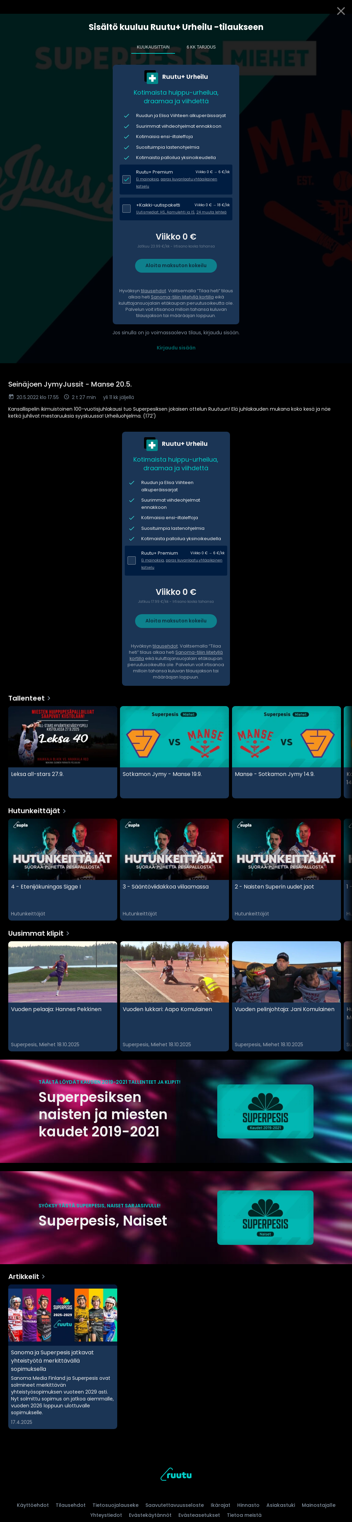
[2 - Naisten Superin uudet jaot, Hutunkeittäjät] (286, 870)
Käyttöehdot (33, 1505)
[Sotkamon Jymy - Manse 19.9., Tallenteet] (174, 752)
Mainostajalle (319, 1505)
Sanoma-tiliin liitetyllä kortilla (182, 297)
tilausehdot (153, 291)
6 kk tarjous (201, 47)
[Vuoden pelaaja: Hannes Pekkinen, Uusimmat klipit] (62, 996)
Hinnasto (248, 1505)
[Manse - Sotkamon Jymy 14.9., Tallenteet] (286, 752)
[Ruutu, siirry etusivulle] (176, 1475)
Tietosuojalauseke (115, 1505)
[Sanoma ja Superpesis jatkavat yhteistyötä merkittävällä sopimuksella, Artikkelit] (62, 1356)
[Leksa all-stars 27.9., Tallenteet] (62, 752)
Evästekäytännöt (150, 1515)
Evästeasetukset (199, 1515)
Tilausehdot (71, 1505)
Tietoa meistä (244, 1515)
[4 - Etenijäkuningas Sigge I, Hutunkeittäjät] (62, 870)
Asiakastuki (280, 1505)
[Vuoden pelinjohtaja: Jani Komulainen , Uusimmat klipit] (286, 996)
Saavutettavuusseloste (174, 1505)
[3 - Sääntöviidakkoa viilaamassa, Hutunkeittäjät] (174, 870)
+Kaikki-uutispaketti (158, 205)
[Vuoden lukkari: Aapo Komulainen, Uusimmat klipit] (174, 996)
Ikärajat (220, 1505)
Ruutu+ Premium (154, 172)
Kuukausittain (153, 47)
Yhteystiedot (106, 1515)
